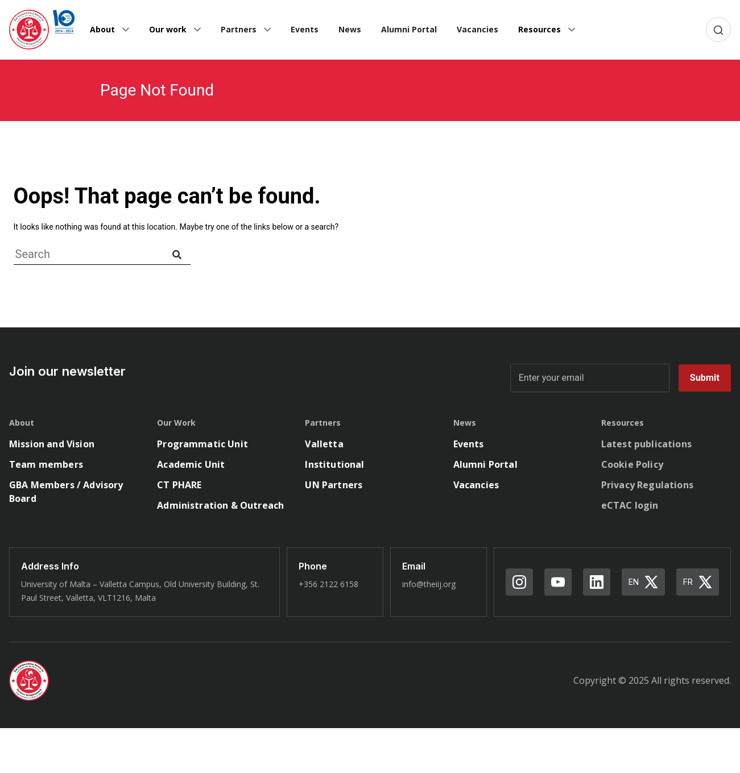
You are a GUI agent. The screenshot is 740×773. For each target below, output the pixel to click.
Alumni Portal (409, 29)
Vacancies (477, 29)
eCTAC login (630, 505)
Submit (705, 377)
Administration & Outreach (220, 505)
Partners (239, 29)
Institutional (334, 464)
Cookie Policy (632, 464)
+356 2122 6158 (328, 584)
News (349, 29)
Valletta (324, 444)
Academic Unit (191, 464)
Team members (46, 464)
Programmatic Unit (202, 444)
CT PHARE (179, 485)
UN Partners (333, 485)
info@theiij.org (429, 584)
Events (305, 29)
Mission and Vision (51, 444)
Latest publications (646, 444)
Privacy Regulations (647, 485)
